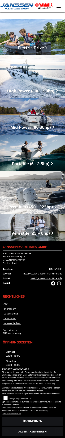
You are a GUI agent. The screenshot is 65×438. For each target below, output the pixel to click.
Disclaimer (9, 318)
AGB (5, 304)
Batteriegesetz (11, 330)
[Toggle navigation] (58, 6)
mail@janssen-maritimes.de (46, 278)
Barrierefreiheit (12, 323)
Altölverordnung (12, 333)
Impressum (9, 308)
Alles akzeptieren (32, 431)
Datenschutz (10, 313)
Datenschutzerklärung (45, 383)
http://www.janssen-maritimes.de (42, 273)
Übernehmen (32, 421)
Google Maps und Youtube (20, 398)
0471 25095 (55, 269)
